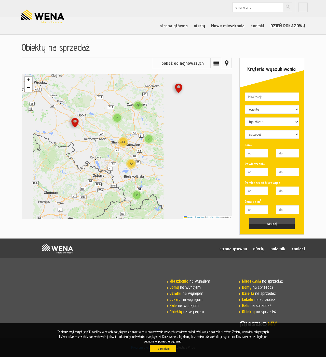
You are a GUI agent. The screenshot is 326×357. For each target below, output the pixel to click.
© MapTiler (199, 217)
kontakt (257, 25)
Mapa (226, 63)
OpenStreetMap (213, 217)
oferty (199, 25)
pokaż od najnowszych (182, 63)
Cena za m (253, 201)
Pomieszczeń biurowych (262, 183)
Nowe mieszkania (227, 25)
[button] (179, 89)
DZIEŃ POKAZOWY (287, 25)
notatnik (277, 248)
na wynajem (189, 281)
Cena (248, 145)
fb (303, 7)
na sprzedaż (262, 281)
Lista (215, 63)
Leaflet (188, 217)
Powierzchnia (255, 164)
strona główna (174, 25)
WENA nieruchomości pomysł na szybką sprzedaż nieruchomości (57, 248)
